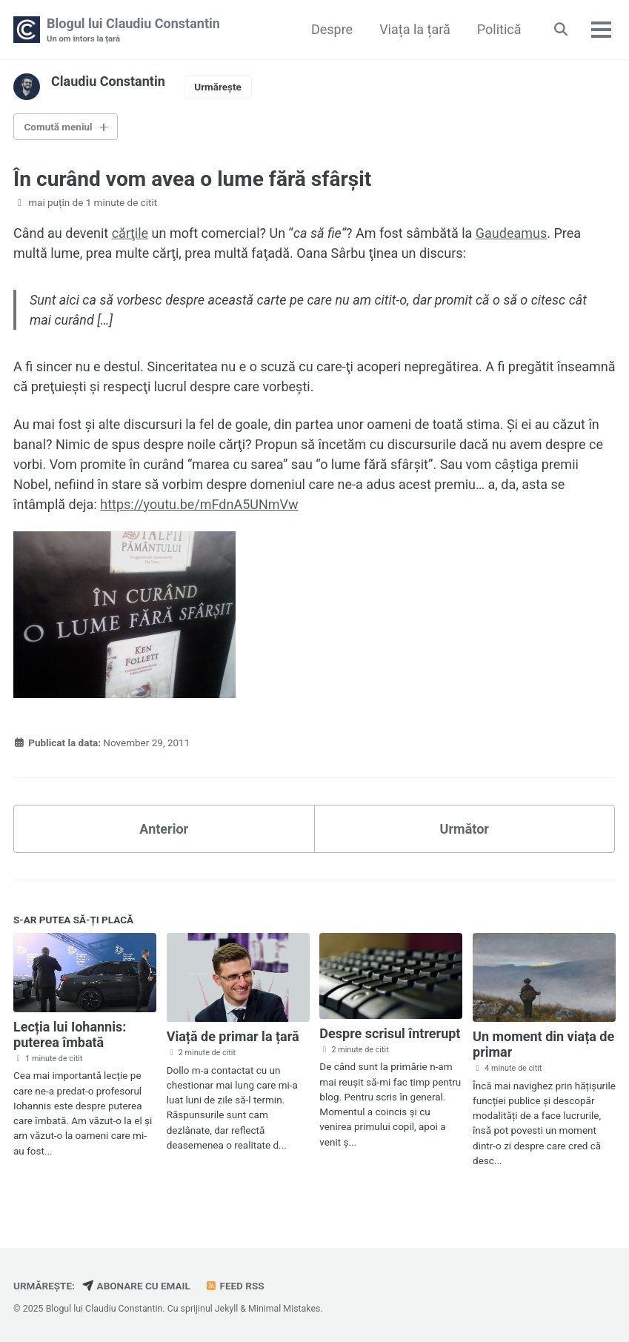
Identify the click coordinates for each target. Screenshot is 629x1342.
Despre (332, 29)
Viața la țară (414, 29)
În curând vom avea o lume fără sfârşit (192, 179)
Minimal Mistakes (284, 1308)
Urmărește (218, 87)
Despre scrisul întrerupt (389, 1033)
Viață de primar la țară (233, 1036)
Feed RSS (234, 1286)
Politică (499, 29)
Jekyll (227, 1308)
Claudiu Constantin (108, 81)
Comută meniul (58, 127)
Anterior (163, 829)
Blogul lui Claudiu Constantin (133, 31)
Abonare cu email (135, 1286)
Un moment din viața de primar (543, 1044)
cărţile (130, 233)
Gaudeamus (511, 233)
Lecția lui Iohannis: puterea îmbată (69, 1034)
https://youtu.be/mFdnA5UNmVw (199, 504)
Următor (464, 829)
